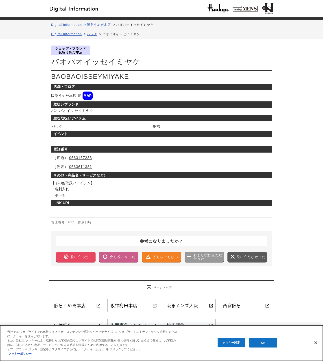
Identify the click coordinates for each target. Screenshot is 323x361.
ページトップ (163, 287)
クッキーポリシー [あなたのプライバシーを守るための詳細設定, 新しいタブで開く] (20, 355)
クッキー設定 (231, 344)
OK (263, 344)
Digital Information (66, 24)
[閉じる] (316, 344)
